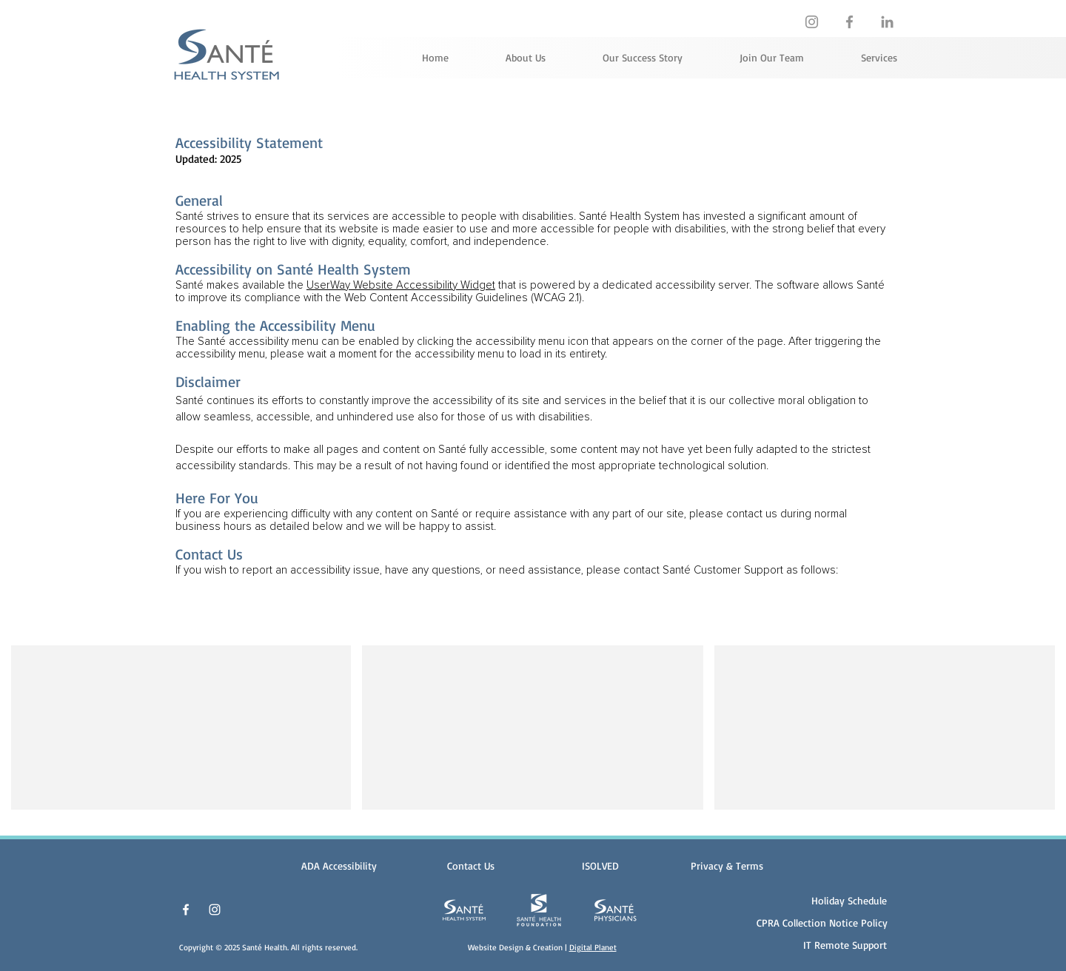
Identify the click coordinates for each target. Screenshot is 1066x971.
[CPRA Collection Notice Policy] (822, 922)
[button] (726, 865)
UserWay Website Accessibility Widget (400, 285)
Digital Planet (593, 947)
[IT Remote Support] (840, 944)
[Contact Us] (470, 865)
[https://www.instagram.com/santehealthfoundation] (811, 21)
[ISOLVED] (600, 865)
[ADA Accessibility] (338, 865)
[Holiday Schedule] (844, 900)
